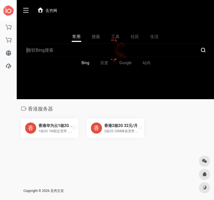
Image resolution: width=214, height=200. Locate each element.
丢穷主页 (57, 191)
